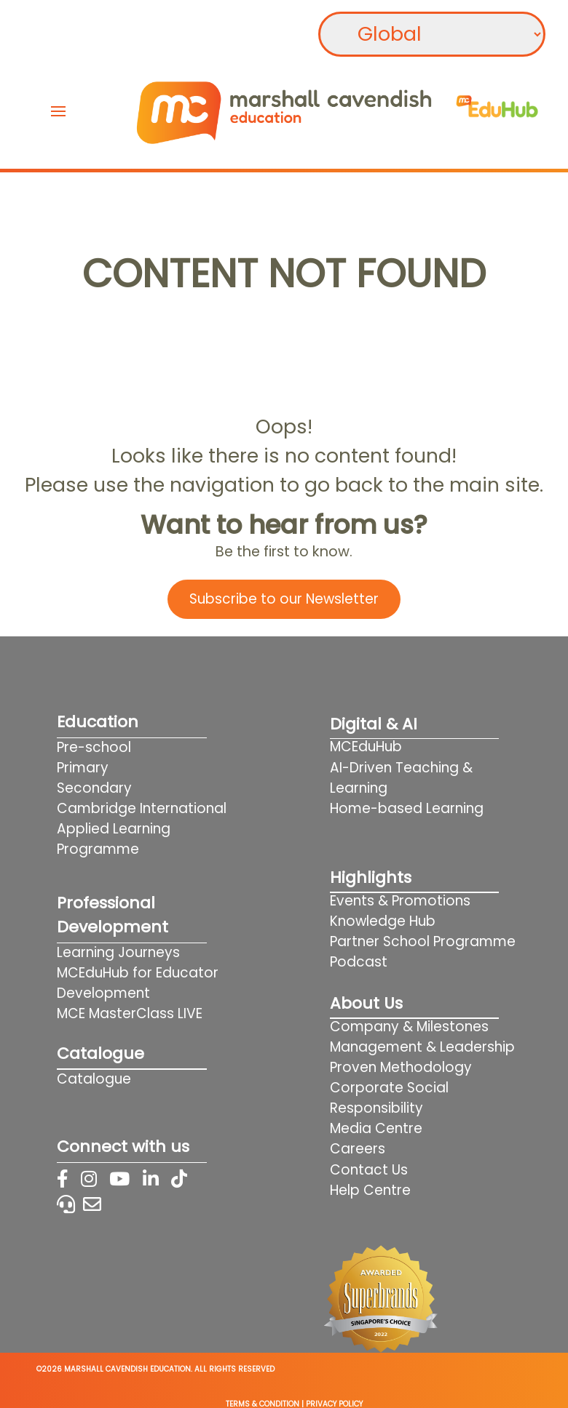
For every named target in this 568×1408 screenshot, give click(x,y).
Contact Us (369, 1170)
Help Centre (370, 1190)
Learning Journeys (118, 952)
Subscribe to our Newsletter (284, 599)
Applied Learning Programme (113, 839)
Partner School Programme (423, 941)
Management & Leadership (422, 1047)
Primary (83, 767)
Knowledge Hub (382, 921)
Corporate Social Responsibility (389, 1098)
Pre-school (94, 747)
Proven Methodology (401, 1067)
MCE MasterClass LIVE (129, 1013)
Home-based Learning (425, 808)
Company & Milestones (409, 1026)
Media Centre (376, 1128)
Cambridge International (141, 808)
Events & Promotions (400, 901)
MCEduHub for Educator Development (137, 983)
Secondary (94, 788)
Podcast (358, 962)
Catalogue (94, 1079)
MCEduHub (366, 746)
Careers (357, 1149)
